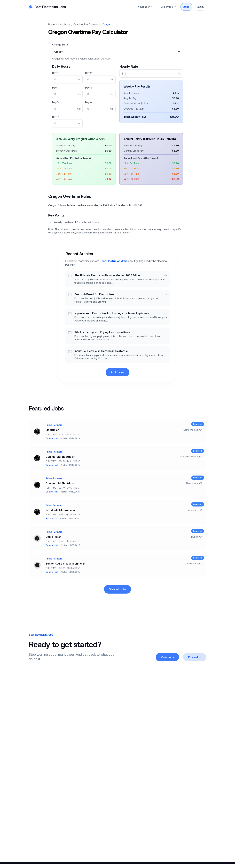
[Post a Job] (194, 657)
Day (55, 73)
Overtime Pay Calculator (86, 24)
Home (51, 24)
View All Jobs (117, 589)
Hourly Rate (128, 66)
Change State (60, 44)
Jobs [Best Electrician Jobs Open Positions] (186, 6)
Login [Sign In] (200, 6)
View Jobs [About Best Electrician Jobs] (167, 657)
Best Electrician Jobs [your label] (47, 7)
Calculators (64, 24)
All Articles (117, 372)
